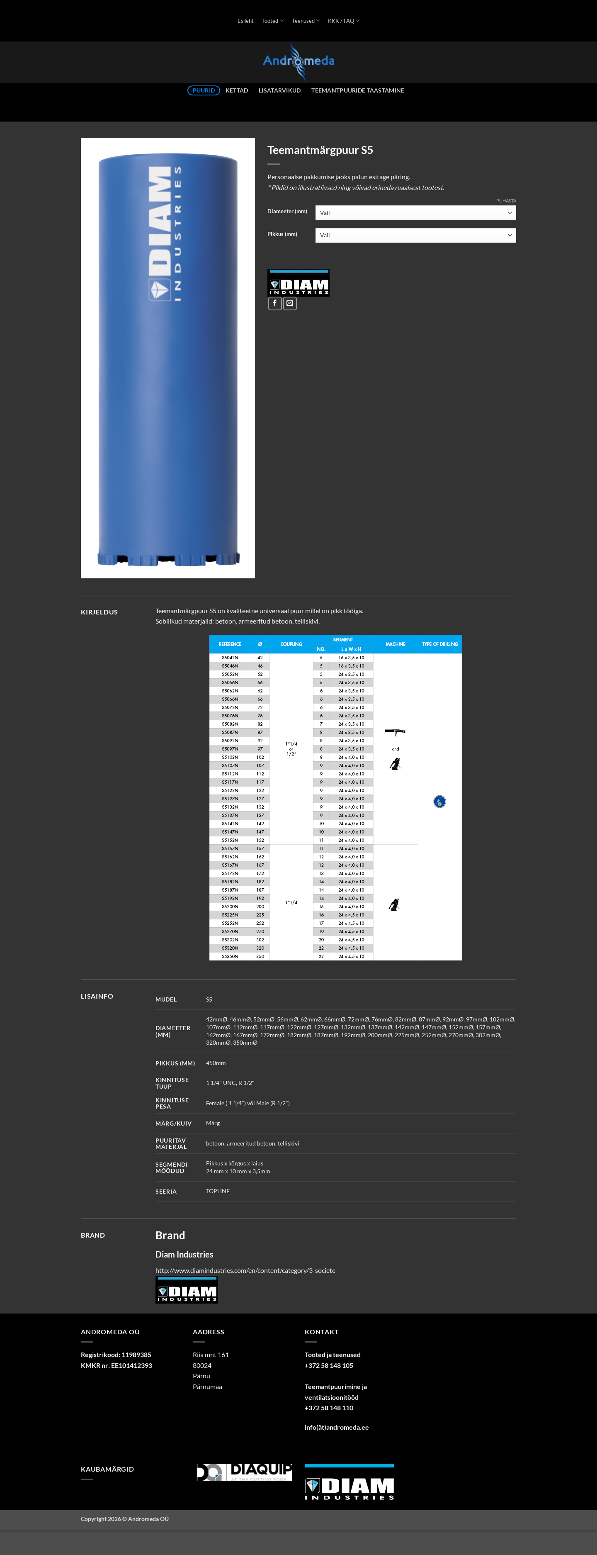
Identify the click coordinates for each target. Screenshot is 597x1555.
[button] (92, 568)
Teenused (306, 20)
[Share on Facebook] (275, 303)
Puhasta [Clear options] (506, 200)
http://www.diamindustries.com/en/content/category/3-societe (245, 1270)
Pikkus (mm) (282, 234)
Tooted (273, 20)
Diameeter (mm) (287, 211)
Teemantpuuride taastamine (357, 90)
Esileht (246, 20)
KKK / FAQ (343, 20)
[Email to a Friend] (290, 303)
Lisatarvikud (280, 90)
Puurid (204, 90)
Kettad (237, 90)
